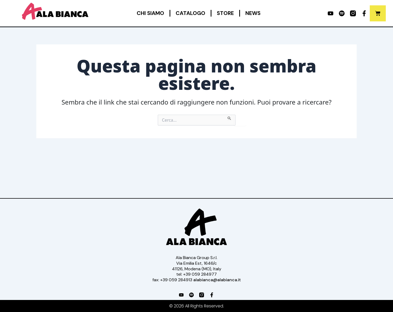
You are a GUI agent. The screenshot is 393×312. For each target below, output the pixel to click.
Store (225, 13)
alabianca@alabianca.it (217, 280)
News (253, 13)
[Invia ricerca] (229, 117)
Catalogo (190, 13)
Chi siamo (150, 13)
